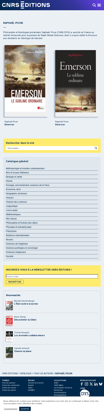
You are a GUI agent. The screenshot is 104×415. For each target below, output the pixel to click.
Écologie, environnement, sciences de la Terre (27, 185)
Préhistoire (11, 231)
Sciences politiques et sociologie (22, 248)
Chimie (9, 181)
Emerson (9, 125)
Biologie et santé (14, 177)
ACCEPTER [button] (25, 409)
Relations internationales (17, 235)
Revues (9, 239)
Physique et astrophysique (18, 227)
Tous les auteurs (43, 373)
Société (9, 256)
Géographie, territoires (16, 193)
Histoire (10, 197)
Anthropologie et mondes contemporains (25, 168)
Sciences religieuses (16, 252)
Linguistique (12, 206)
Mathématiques (13, 214)
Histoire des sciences (16, 202)
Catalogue (25, 373)
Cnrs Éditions (10, 373)
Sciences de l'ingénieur (17, 243)
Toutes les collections (11, 385)
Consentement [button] (10, 409)
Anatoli (31, 385)
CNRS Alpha (58, 385)
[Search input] (50, 148)
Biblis (56, 383)
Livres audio (12, 210)
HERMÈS (31, 390)
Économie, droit (13, 189)
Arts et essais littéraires (17, 172)
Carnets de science (35, 383)
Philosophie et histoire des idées (22, 223)
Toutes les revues (9, 388)
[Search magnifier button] (96, 148)
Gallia (30, 388)
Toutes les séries (9, 390)
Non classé (11, 218)
